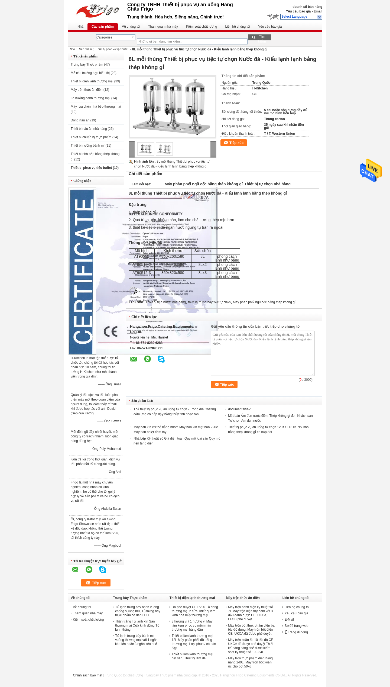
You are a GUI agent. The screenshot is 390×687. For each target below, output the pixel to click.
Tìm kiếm (262, 37)
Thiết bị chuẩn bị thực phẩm (91, 137)
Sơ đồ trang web (296, 626)
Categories (104, 37)
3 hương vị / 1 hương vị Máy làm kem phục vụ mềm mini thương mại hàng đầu (192, 625)
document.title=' (239, 409)
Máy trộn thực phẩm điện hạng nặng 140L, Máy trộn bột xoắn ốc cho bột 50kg (250, 662)
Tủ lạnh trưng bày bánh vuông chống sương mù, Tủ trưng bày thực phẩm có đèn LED (137, 611)
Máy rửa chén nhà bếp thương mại (96, 106)
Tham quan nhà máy (163, 26)
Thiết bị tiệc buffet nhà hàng (165, 302)
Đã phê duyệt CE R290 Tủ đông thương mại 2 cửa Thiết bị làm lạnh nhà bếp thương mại (195, 611)
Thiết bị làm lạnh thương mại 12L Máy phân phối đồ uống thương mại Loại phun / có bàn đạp (194, 642)
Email (318, 11)
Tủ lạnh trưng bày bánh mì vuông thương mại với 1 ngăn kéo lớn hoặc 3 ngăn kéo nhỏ (136, 640)
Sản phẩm (85, 49)
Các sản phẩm (103, 26)
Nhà (80, 26)
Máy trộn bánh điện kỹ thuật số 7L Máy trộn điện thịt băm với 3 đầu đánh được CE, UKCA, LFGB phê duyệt (250, 613)
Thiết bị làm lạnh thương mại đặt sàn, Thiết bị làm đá (192, 656)
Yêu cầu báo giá (298, 11)
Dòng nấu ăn (80, 120)
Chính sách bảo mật (87, 675)
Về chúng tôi (131, 26)
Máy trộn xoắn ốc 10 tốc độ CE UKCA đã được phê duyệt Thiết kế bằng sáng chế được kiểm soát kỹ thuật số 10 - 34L (250, 646)
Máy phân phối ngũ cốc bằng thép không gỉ (264, 302)
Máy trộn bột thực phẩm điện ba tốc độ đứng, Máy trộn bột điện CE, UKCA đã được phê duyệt (251, 630)
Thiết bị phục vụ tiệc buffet (112, 49)
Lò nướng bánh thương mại (90, 98)
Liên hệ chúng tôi (237, 26)
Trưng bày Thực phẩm (87, 64)
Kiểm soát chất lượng (201, 26)
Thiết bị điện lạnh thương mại (92, 81)
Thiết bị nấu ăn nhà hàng (89, 129)
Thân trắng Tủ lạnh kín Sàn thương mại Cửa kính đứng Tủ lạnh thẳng (137, 625)
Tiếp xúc (236, 143)
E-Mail (289, 619)
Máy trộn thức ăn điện (86, 90)
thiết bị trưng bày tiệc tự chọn (209, 302)
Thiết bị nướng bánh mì (88, 145)
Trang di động (296, 632)
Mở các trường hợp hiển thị (90, 73)
